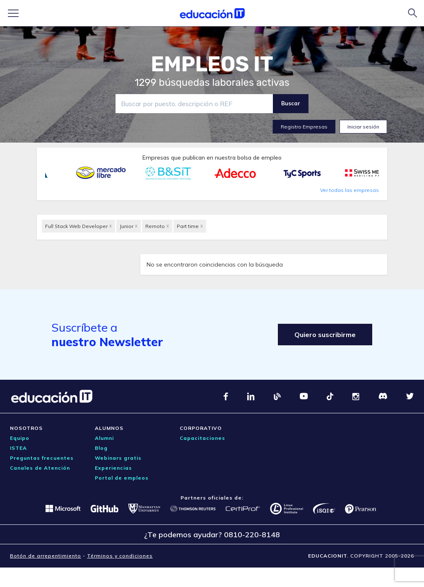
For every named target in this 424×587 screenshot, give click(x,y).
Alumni (104, 438)
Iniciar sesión (363, 127)
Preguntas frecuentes (42, 458)
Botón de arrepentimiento (45, 556)
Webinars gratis (118, 458)
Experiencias (113, 468)
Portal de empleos (122, 478)
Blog (101, 448)
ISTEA (18, 448)
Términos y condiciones (120, 556)
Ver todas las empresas (349, 190)
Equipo (19, 438)
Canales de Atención (40, 468)
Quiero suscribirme (325, 334)
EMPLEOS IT (212, 64)
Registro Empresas (304, 127)
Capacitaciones (202, 438)
